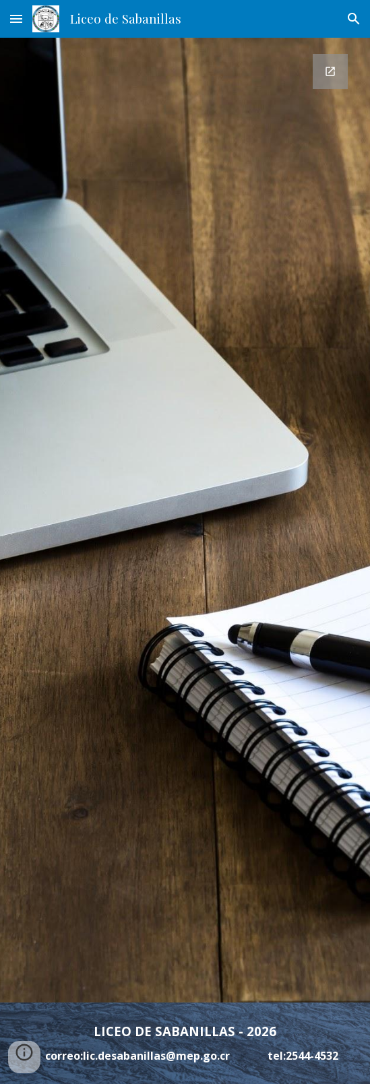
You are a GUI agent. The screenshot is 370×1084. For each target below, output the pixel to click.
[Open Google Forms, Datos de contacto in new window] (330, 71)
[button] (16, 18)
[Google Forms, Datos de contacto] (185, 520)
